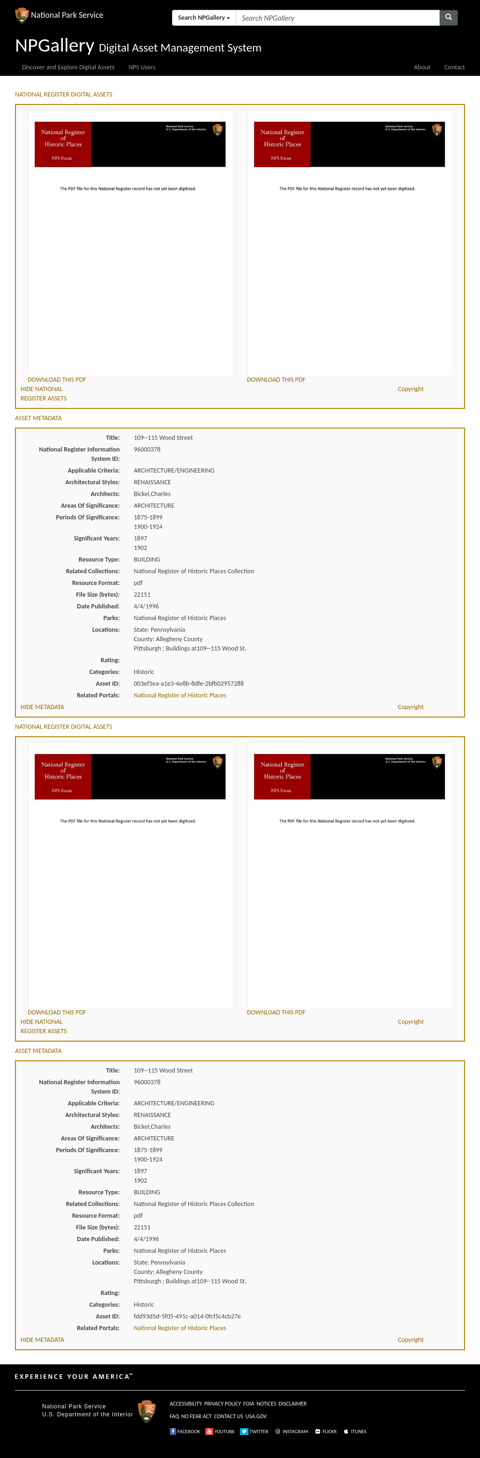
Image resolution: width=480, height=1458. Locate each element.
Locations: (106, 630)
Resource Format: (96, 583)
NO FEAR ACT (196, 1416)
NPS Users (141, 67)
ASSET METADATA (38, 418)
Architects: (105, 494)
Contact (454, 67)
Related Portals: (98, 695)
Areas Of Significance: (90, 506)
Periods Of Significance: (88, 517)
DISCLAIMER (292, 1403)
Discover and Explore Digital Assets (68, 67)
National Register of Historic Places (180, 695)
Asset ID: (108, 684)
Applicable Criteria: (94, 470)
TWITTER (254, 1431)
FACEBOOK (185, 1431)
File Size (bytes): (98, 595)
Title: (113, 438)
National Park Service (74, 1406)
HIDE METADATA (42, 707)
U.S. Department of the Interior (87, 1414)
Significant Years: (97, 538)
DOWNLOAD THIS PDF (57, 380)
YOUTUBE (220, 1431)
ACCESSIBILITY (186, 1403)
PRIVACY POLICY (222, 1403)
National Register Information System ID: (79, 454)
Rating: (110, 660)
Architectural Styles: (92, 482)
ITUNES (354, 1431)
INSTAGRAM (291, 1431)
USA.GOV (256, 1416)
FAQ (174, 1416)
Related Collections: (93, 571)
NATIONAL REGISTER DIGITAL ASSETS (63, 94)
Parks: (111, 618)
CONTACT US (228, 1416)
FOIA (248, 1403)
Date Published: (98, 606)
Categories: (105, 672)
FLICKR (325, 1431)
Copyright (411, 389)
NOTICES (266, 1403)
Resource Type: (99, 559)
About (422, 67)
